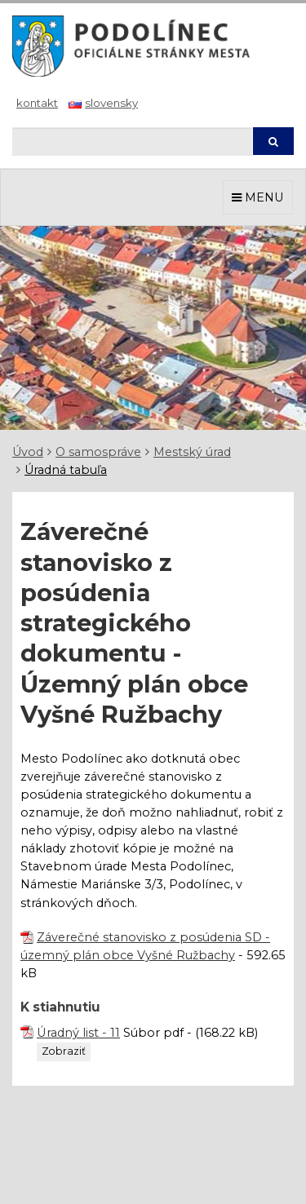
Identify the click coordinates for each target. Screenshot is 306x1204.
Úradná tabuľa (65, 470)
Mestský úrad (192, 452)
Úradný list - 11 (78, 1032)
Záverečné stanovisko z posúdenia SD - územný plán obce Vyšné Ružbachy (145, 946)
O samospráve (98, 452)
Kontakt (37, 102)
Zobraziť (64, 1051)
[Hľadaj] (132, 141)
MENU (258, 197)
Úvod (27, 452)
